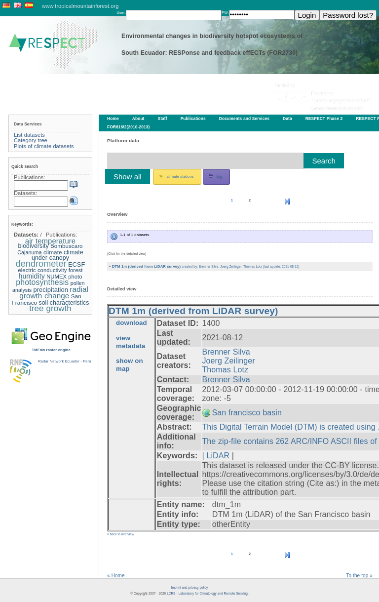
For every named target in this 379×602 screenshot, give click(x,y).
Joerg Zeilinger (228, 361)
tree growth (50, 308)
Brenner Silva (226, 352)
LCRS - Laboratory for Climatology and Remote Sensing (207, 593)
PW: (225, 12)
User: (121, 12)
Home (113, 118)
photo (75, 277)
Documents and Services (244, 118)
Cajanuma (29, 252)
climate (52, 252)
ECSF (76, 264)
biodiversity (33, 245)
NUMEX (56, 277)
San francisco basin (247, 412)
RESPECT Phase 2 (324, 118)
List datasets (29, 135)
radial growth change (53, 292)
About (138, 118)
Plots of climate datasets (44, 146)
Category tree (30, 140)
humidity (31, 276)
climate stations (176, 176)
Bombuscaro (66, 246)
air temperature (50, 241)
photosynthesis (42, 282)
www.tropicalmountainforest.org (80, 6)
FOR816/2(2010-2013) (128, 126)
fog (215, 176)
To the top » (359, 575)
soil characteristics (64, 302)
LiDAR (217, 455)
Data (287, 118)
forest (76, 270)
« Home (116, 575)
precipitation (50, 289)
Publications (193, 118)
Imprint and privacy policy (189, 587)
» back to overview (120, 534)
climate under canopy (57, 255)
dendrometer (41, 264)
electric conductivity (42, 270)
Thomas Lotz (225, 369)
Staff (162, 118)
